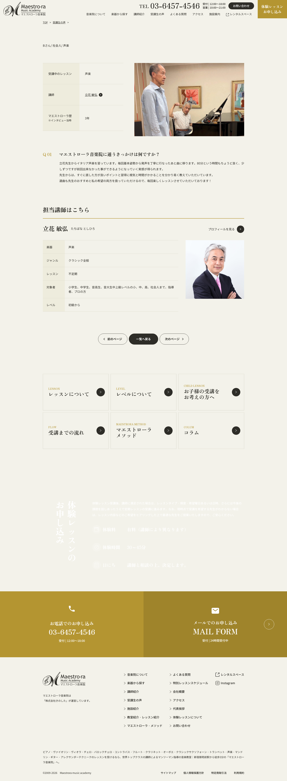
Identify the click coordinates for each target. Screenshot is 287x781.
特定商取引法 (219, 772)
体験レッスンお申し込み (272, 9)
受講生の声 (59, 22)
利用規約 (239, 772)
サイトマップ (168, 772)
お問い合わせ (241, 6)
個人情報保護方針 (193, 772)
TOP (45, 22)
